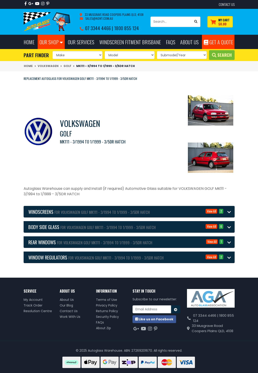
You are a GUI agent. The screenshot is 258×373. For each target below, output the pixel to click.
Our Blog (66, 305)
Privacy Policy (106, 305)
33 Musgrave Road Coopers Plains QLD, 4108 (113, 14)
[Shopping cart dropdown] (220, 22)
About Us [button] (189, 42)
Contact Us (69, 311)
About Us (67, 299)
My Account (33, 299)
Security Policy (107, 316)
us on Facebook (154, 319)
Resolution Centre (38, 311)
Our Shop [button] (51, 42)
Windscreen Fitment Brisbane (130, 42)
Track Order (33, 305)
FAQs (100, 322)
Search (222, 55)
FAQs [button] (170, 42)
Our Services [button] (81, 42)
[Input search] (171, 22)
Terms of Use (106, 299)
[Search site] (196, 22)
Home (29, 42)
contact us (227, 4)
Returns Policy (107, 311)
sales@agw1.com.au (99, 18)
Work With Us (70, 316)
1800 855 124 (126, 28)
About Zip (103, 328)
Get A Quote (218, 42)
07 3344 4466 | (99, 28)
